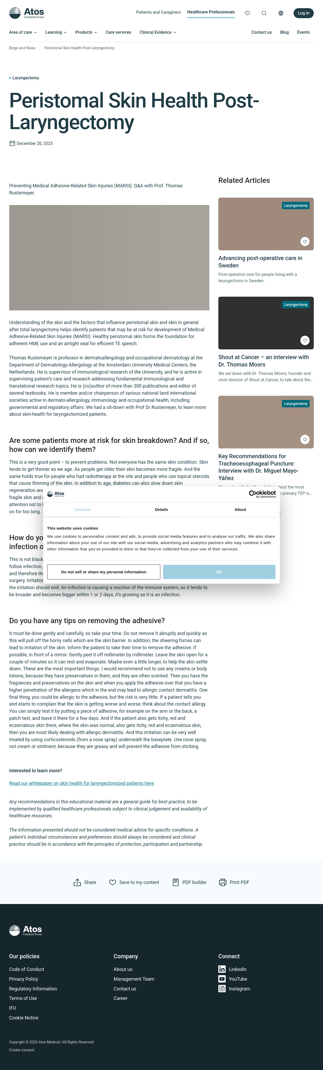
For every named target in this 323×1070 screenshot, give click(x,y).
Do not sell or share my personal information (104, 572)
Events (303, 32)
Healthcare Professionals (211, 11)
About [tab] (240, 509)
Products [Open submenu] (86, 32)
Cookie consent (21, 1050)
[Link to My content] (247, 13)
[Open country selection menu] (281, 13)
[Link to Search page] (264, 13)
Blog (284, 32)
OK (219, 572)
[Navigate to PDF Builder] (189, 882)
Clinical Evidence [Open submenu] (158, 32)
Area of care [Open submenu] (23, 32)
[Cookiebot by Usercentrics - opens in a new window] (253, 494)
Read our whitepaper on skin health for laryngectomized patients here (81, 783)
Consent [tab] (83, 509)
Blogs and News (22, 48)
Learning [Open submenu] (56, 32)
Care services (118, 32)
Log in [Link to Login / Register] (304, 13)
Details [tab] (161, 509)
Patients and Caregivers (158, 12)
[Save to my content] (305, 241)
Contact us (261, 32)
